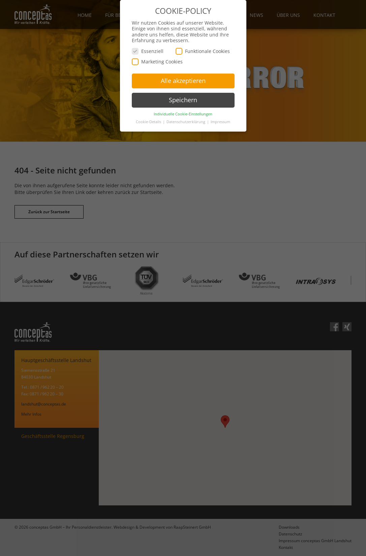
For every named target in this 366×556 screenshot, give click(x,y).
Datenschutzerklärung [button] (186, 120)
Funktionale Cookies (203, 49)
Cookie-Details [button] (149, 120)
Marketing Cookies (157, 60)
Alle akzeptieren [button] (183, 79)
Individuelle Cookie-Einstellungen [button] (183, 112)
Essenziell (147, 49)
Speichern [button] (183, 98)
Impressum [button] (220, 120)
